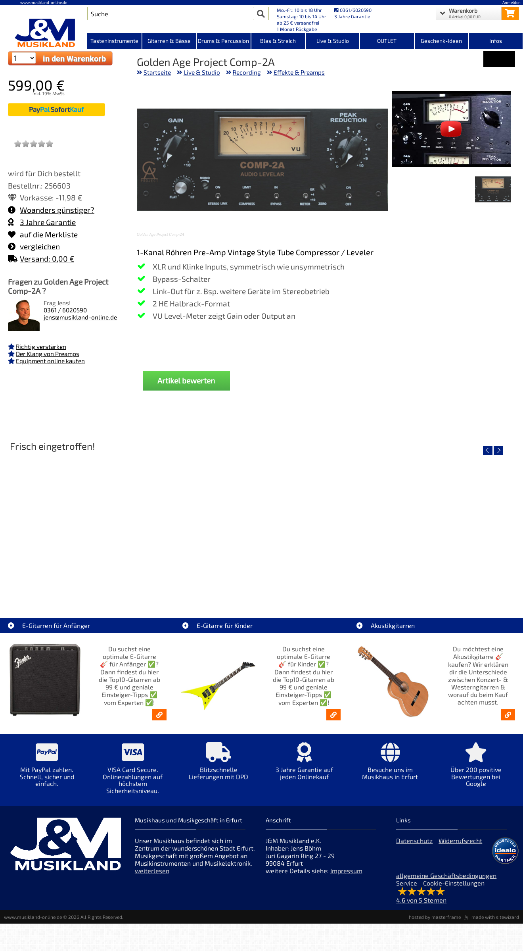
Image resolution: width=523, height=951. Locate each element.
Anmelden (511, 2)
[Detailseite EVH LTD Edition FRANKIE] (68, 523)
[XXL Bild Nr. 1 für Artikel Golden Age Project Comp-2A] (493, 190)
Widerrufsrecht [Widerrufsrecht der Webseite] (460, 840)
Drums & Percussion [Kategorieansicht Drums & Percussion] (223, 40)
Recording (247, 72)
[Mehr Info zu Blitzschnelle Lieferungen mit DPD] (218, 766)
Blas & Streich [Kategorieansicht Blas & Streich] (278, 40)
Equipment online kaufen (50, 360)
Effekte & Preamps (299, 72)
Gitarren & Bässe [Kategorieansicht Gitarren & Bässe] (169, 40)
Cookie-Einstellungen (454, 883)
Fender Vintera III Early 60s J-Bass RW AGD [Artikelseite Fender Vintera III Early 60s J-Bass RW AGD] (325, 580)
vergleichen (34, 246)
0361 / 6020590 (65, 310)
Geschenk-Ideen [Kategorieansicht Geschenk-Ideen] (441, 40)
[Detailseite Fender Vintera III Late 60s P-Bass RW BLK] (453, 523)
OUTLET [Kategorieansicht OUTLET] (387, 40)
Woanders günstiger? (51, 209)
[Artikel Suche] (170, 13)
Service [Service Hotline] (406, 883)
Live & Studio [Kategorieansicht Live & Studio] (332, 40)
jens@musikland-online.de (80, 317)
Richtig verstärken (41, 346)
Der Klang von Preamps (47, 353)
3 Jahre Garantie (42, 222)
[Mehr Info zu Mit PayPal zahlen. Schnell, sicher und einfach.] (47, 770)
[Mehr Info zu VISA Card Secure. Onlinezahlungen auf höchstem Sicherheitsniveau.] (132, 773)
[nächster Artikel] (498, 450)
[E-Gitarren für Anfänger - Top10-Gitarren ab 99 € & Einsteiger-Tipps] (159, 714)
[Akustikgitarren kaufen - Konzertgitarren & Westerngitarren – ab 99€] (508, 714)
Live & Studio (202, 72)
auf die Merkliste (43, 234)
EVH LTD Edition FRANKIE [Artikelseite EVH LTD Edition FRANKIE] (68, 580)
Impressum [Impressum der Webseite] (346, 870)
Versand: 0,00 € (41, 258)
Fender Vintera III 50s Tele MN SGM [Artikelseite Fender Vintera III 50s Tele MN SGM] (197, 580)
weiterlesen (152, 870)
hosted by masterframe (435, 917)
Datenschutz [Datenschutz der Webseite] (414, 840)
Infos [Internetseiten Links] (495, 40)
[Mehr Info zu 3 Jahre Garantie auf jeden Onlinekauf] (304, 766)
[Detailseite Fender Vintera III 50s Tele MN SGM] (196, 523)
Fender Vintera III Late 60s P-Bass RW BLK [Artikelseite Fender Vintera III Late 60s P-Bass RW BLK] (454, 580)
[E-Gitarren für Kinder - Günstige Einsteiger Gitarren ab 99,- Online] (333, 714)
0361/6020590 (353, 10)
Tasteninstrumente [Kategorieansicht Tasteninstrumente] (114, 40)
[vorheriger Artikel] (487, 450)
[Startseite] (43, 33)
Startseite (157, 72)
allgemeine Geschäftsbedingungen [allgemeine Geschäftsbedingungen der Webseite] (446, 875)
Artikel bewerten (186, 380)
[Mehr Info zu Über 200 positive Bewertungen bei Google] (476, 770)
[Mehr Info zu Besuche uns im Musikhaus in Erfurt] (390, 766)
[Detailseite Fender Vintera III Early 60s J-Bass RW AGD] (325, 523)
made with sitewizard (495, 917)
